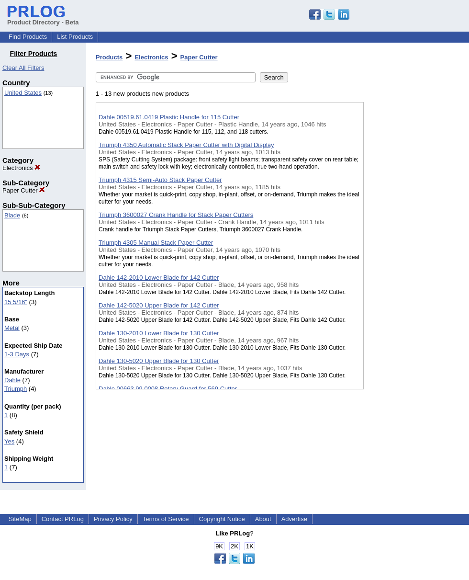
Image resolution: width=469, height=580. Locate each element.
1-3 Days (16, 354)
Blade (12, 215)
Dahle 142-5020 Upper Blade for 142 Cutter (159, 305)
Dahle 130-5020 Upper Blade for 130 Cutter (159, 360)
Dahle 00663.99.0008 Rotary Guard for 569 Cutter (168, 388)
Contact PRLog (63, 519)
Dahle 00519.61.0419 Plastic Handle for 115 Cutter (169, 117)
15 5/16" (15, 302)
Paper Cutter (23, 190)
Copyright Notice (222, 519)
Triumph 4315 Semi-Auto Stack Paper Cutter (160, 179)
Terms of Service (166, 519)
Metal (12, 327)
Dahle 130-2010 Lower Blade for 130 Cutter (159, 333)
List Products (75, 36)
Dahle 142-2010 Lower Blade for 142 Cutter (159, 277)
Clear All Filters (23, 67)
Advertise (294, 519)
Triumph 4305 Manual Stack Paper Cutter (156, 242)
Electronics (21, 167)
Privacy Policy (113, 519)
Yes (9, 441)
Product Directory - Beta (43, 18)
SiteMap (20, 519)
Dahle (12, 380)
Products (109, 57)
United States (23, 92)
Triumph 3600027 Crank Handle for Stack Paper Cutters (176, 214)
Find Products (28, 36)
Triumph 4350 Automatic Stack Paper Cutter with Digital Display (186, 144)
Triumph (15, 388)
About (263, 519)
